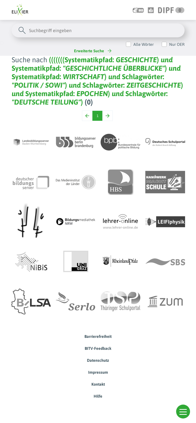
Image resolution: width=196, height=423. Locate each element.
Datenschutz (98, 360)
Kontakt (98, 384)
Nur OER (177, 44)
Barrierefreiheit (98, 336)
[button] (183, 412)
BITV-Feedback (98, 348)
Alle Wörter (143, 44)
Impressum (98, 372)
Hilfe (98, 396)
